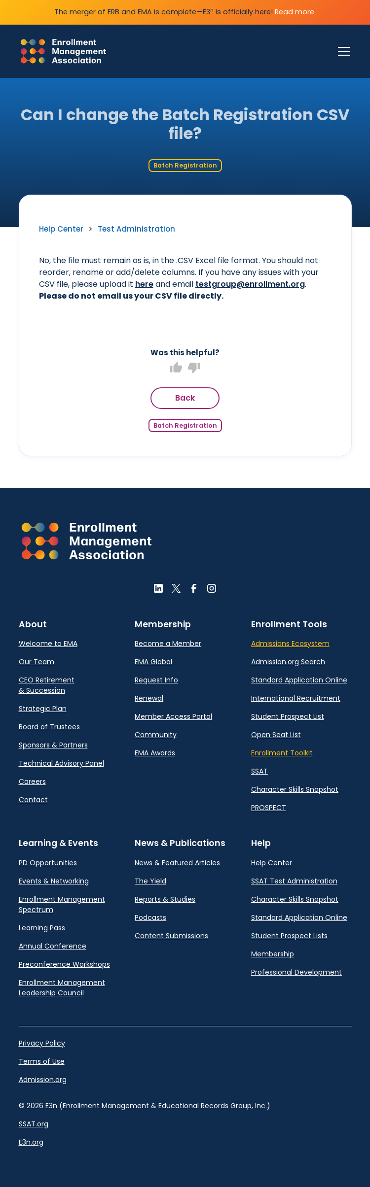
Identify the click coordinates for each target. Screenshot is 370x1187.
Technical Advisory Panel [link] (61, 763)
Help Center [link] (61, 229)
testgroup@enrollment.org (250, 284)
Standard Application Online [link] (299, 680)
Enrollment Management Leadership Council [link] (62, 988)
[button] (86, 541)
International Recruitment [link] (295, 698)
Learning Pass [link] (42, 928)
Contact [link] (33, 800)
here (144, 284)
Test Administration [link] (136, 229)
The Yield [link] (150, 881)
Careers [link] (32, 781)
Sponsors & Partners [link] (53, 745)
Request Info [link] (156, 680)
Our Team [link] (36, 662)
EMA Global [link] (153, 662)
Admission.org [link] (43, 1080)
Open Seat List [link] (276, 735)
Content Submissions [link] (171, 936)
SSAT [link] (259, 771)
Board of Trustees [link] (49, 727)
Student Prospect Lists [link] (289, 936)
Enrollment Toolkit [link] (282, 753)
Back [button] (185, 398)
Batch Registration (185, 165)
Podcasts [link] (150, 917)
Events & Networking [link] (54, 881)
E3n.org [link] (31, 1142)
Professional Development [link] (296, 972)
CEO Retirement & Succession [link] (46, 685)
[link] (63, 51)
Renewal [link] (149, 698)
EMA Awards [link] (155, 753)
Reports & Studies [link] (165, 899)
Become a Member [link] (168, 643)
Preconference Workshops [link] (64, 964)
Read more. (295, 12)
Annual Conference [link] (52, 946)
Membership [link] (272, 954)
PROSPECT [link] (268, 808)
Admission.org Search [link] (288, 662)
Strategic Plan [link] (43, 708)
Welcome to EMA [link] (48, 643)
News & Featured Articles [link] (177, 863)
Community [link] (156, 735)
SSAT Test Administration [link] (294, 881)
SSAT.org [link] (33, 1124)
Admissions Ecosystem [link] (290, 643)
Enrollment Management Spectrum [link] (62, 904)
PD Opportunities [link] (48, 863)
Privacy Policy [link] (42, 1043)
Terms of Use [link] (42, 1061)
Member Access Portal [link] (173, 716)
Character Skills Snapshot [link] (294, 789)
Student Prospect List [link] (287, 716)
